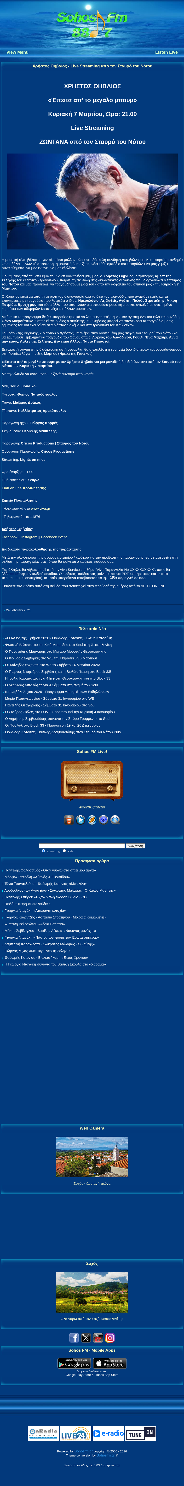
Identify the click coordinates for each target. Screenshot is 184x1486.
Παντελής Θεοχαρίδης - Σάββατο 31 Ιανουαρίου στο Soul (50, 705)
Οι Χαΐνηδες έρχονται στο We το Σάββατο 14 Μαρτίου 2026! (52, 665)
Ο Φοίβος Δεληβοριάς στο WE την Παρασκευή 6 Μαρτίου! (51, 658)
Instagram (29, 537)
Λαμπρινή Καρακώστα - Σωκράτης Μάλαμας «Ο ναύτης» (49, 944)
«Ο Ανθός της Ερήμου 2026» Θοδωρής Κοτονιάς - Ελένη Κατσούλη (58, 638)
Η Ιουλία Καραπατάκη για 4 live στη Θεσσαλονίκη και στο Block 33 (57, 678)
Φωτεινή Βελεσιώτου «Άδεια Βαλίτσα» (35, 924)
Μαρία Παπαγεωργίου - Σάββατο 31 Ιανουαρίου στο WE (49, 698)
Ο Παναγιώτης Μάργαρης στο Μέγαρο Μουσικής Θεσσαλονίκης (55, 651)
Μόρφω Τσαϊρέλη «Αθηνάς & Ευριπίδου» (37, 877)
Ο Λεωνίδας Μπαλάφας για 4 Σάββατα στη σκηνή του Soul (51, 685)
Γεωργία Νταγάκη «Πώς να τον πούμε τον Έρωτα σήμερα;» (52, 937)
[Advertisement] (92, 1050)
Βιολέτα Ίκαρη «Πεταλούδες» (28, 904)
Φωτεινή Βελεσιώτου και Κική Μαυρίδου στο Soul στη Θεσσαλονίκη (58, 645)
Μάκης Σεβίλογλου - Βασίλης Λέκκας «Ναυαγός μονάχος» (50, 931)
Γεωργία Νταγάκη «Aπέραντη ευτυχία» (35, 910)
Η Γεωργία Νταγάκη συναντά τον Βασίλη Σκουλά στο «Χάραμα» (55, 964)
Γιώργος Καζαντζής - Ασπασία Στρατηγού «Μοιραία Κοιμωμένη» (55, 917)
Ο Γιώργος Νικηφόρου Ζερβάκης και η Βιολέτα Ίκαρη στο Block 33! (58, 671)
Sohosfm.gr (84, 1451)
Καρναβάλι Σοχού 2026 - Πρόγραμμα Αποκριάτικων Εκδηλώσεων (57, 692)
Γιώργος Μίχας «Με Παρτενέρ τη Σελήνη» (37, 951)
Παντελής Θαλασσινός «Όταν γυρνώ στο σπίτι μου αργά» (50, 870)
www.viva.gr (40, 508)
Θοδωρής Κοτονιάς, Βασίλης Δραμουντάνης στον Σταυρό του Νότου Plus (63, 732)
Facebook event (54, 537)
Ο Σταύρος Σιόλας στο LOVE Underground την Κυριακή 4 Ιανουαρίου (60, 712)
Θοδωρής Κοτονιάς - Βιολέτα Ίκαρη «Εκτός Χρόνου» (46, 957)
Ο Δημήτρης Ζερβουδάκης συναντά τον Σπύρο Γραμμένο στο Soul (57, 718)
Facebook (9, 537)
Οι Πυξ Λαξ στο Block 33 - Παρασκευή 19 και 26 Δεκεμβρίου (52, 725)
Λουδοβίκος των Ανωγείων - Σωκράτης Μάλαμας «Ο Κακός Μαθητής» (59, 890)
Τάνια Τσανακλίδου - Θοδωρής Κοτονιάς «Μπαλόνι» (46, 884)
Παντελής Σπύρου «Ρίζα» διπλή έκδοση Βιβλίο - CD (45, 897)
